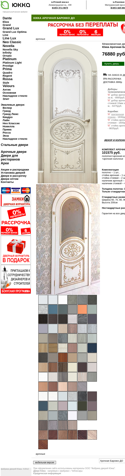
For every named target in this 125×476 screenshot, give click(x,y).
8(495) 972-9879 (60, 7)
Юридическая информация (47, 473)
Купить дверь (111, 63)
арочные (40, 39)
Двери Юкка (39, 471)
